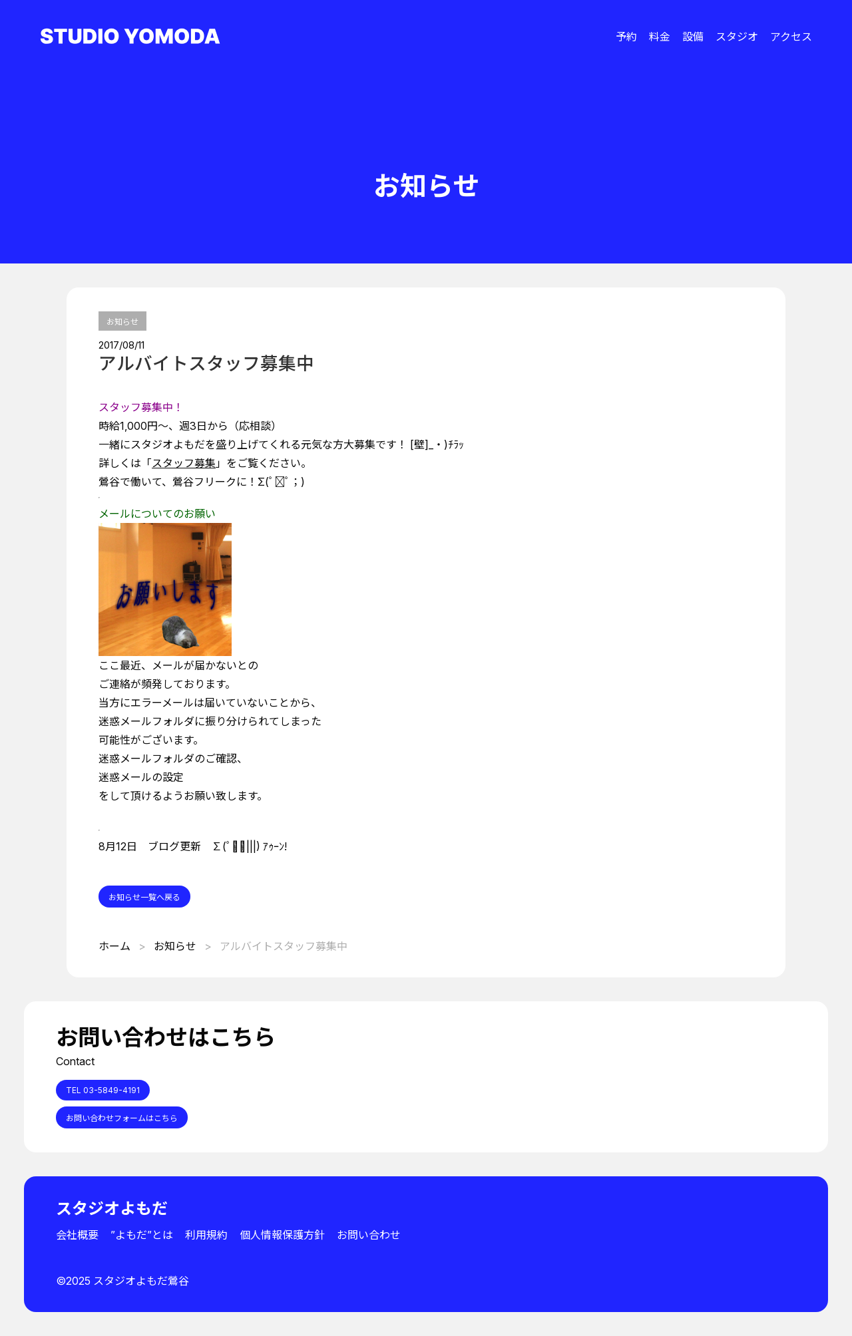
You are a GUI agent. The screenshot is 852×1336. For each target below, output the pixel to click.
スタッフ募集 (184, 463)
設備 (693, 36)
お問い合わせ (369, 1235)
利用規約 (206, 1235)
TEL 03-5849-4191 (103, 1090)
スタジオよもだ (112, 1208)
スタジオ (737, 36)
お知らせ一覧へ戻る (144, 897)
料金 (659, 36)
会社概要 (77, 1235)
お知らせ (122, 322)
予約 (626, 36)
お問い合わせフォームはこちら (122, 1118)
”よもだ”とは (141, 1235)
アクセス (791, 36)
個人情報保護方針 (282, 1235)
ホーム (114, 946)
